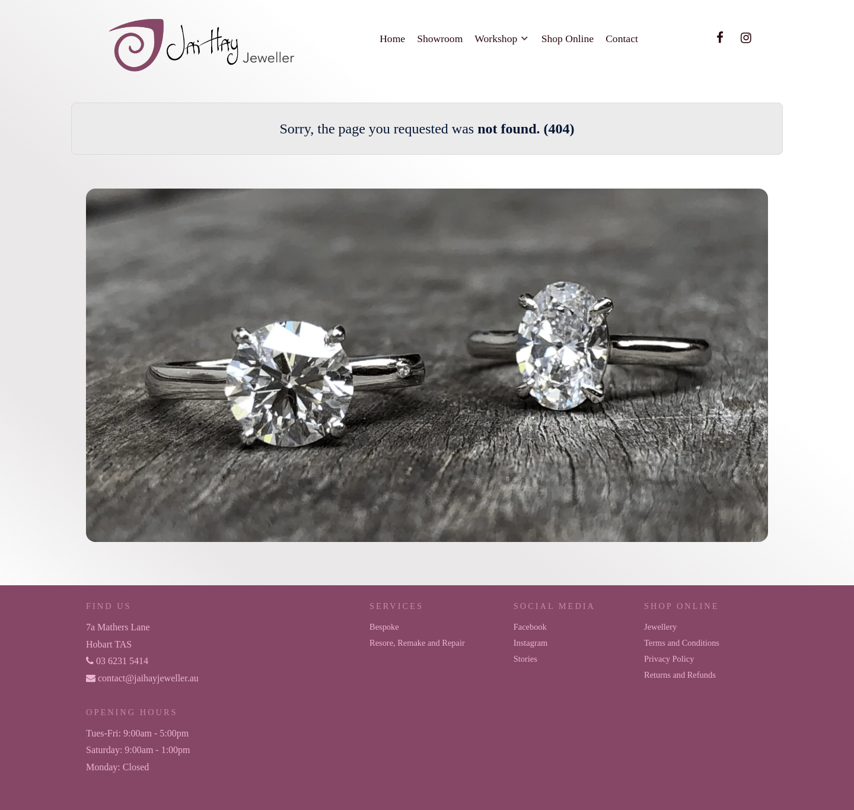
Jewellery (660, 627)
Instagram (531, 643)
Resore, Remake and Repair (417, 643)
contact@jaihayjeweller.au (142, 678)
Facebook (530, 627)
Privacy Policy (669, 659)
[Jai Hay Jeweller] (203, 43)
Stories (525, 659)
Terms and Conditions (681, 643)
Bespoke (384, 627)
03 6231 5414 (117, 661)
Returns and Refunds (680, 675)
